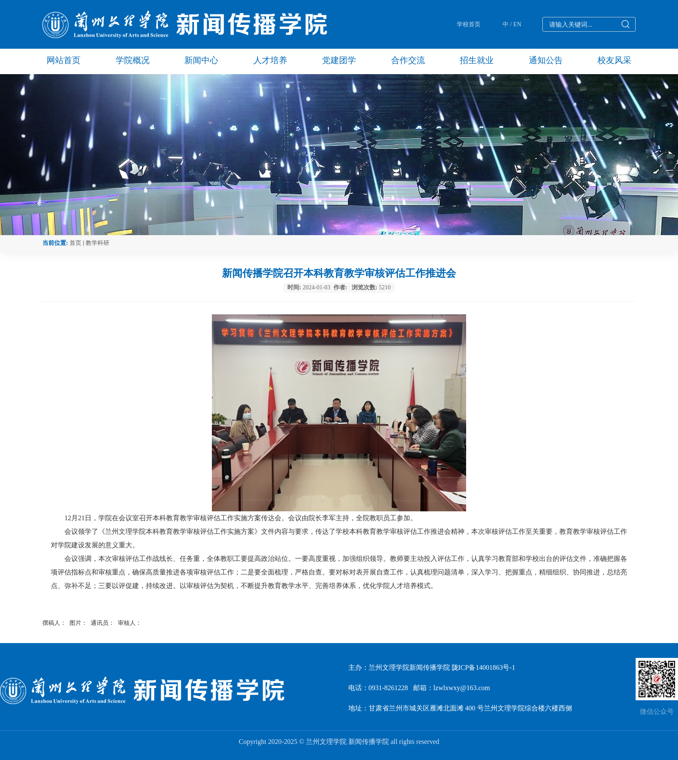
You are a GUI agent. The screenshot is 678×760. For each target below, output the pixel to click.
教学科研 (97, 243)
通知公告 (546, 60)
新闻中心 (201, 60)
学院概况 (133, 60)
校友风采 (614, 60)
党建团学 (339, 60)
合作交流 (408, 60)
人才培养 (270, 60)
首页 (75, 243)
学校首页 (469, 24)
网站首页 (64, 60)
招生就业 (477, 60)
